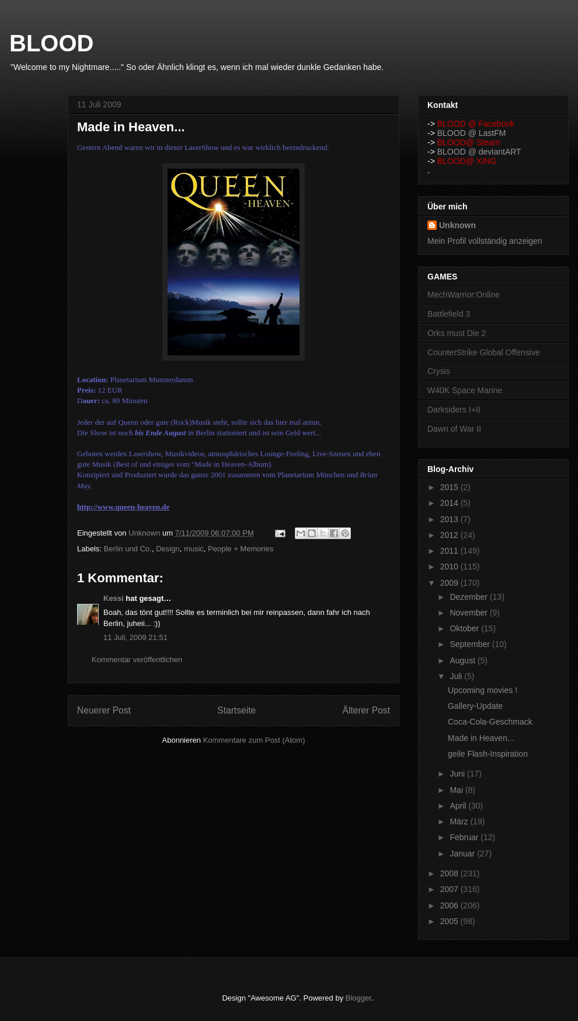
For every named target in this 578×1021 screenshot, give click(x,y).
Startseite (236, 710)
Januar (463, 853)
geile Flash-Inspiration (488, 753)
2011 (450, 550)
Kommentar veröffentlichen (137, 659)
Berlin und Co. (128, 548)
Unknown (457, 225)
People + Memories (240, 548)
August (463, 660)
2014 (450, 503)
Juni (458, 773)
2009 (450, 583)
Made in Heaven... (481, 738)
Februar (465, 837)
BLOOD (51, 43)
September (471, 644)
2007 (450, 889)
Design (167, 548)
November (469, 612)
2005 (450, 921)
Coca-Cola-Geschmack (490, 721)
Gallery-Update (475, 706)
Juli (457, 676)
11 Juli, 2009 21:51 (135, 637)
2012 (450, 535)
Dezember (469, 597)
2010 (450, 566)
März (460, 821)
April (459, 805)
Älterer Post (366, 710)
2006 (450, 905)
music (194, 548)
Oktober (465, 628)
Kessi (113, 598)
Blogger (358, 998)
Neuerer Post (104, 710)
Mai (457, 790)
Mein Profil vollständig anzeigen (484, 241)
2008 (450, 873)
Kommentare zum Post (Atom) (254, 740)
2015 (450, 487)
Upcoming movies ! (482, 690)
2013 (450, 519)
